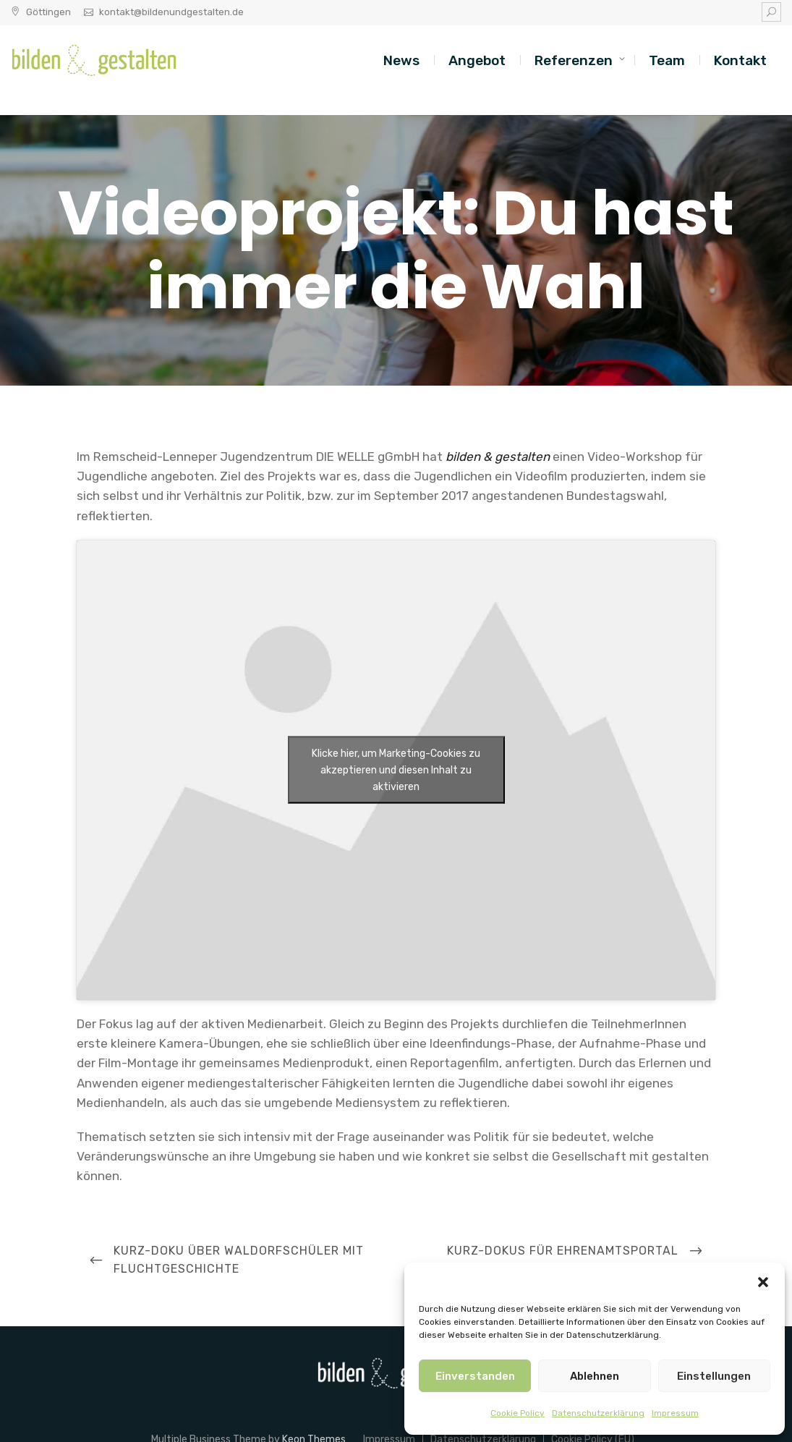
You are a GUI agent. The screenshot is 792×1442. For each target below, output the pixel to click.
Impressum (675, 1413)
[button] (763, 1280)
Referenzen (574, 60)
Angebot (477, 60)
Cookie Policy (517, 1413)
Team (667, 60)
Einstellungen (714, 1376)
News (401, 60)
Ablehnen (594, 1376)
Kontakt (740, 60)
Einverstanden (475, 1376)
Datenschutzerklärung (598, 1413)
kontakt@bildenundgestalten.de (171, 12)
